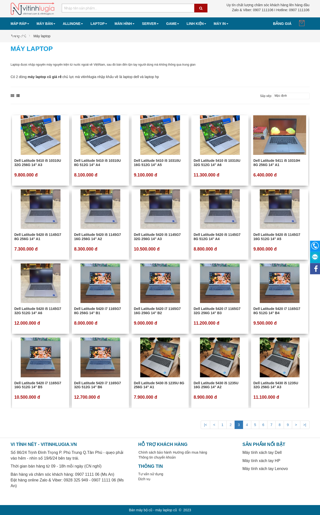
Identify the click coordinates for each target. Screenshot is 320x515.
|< (205, 425)
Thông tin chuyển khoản (157, 457)
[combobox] (134, 8)
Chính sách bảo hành (155, 452)
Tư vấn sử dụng (150, 474)
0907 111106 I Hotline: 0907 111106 (270, 10)
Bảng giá (282, 23)
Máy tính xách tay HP (261, 461)
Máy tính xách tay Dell (262, 452)
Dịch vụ (144, 479)
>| (304, 425)
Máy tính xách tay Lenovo (265, 469)
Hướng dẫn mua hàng (190, 452)
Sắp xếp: (266, 96)
